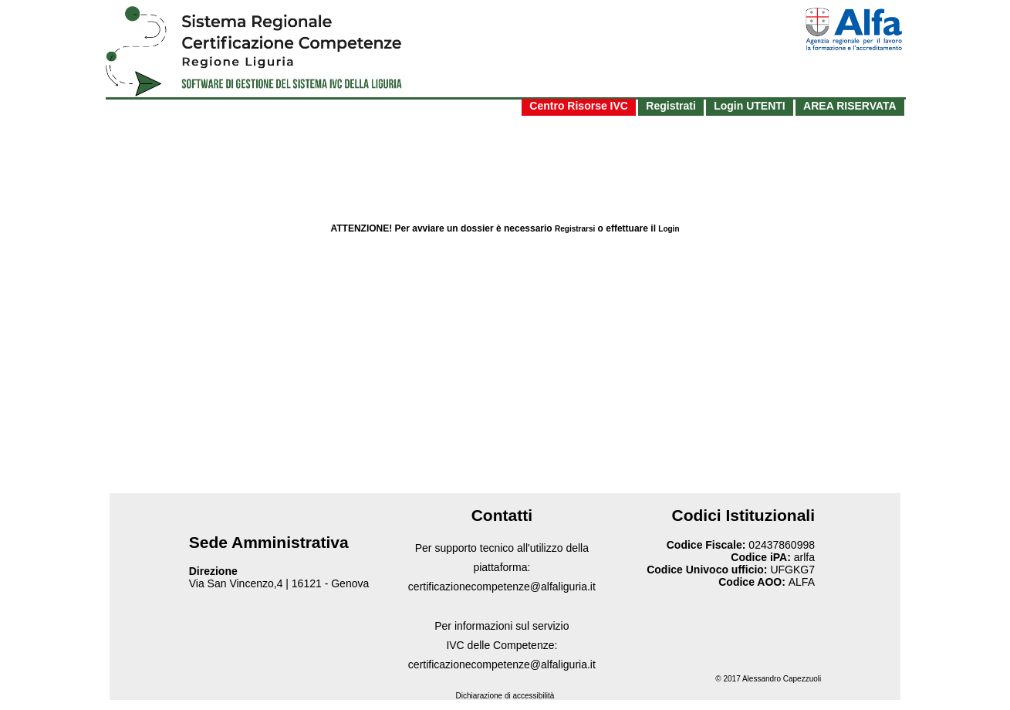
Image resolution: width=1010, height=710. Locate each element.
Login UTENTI (749, 106)
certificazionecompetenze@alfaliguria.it (502, 586)
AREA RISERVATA (850, 106)
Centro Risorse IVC (578, 106)
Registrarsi (575, 229)
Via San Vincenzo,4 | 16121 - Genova (279, 583)
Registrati (671, 106)
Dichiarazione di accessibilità (505, 695)
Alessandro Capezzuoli (781, 678)
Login (668, 229)
